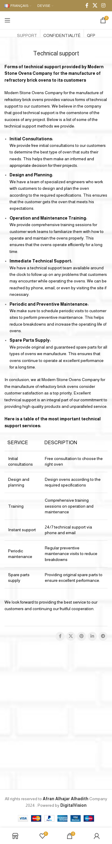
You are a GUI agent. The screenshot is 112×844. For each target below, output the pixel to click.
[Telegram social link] (103, 636)
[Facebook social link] (86, 5)
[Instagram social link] (103, 5)
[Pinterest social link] (81, 636)
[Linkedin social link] (92, 636)
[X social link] (94, 5)
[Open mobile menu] (7, 20)
